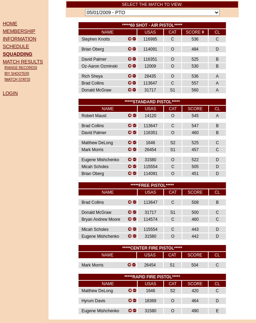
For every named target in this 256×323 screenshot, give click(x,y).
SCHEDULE (16, 46)
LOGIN (10, 93)
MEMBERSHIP (19, 31)
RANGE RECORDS (21, 68)
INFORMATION (19, 39)
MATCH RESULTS (23, 61)
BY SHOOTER (17, 74)
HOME (10, 23)
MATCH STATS (17, 79)
